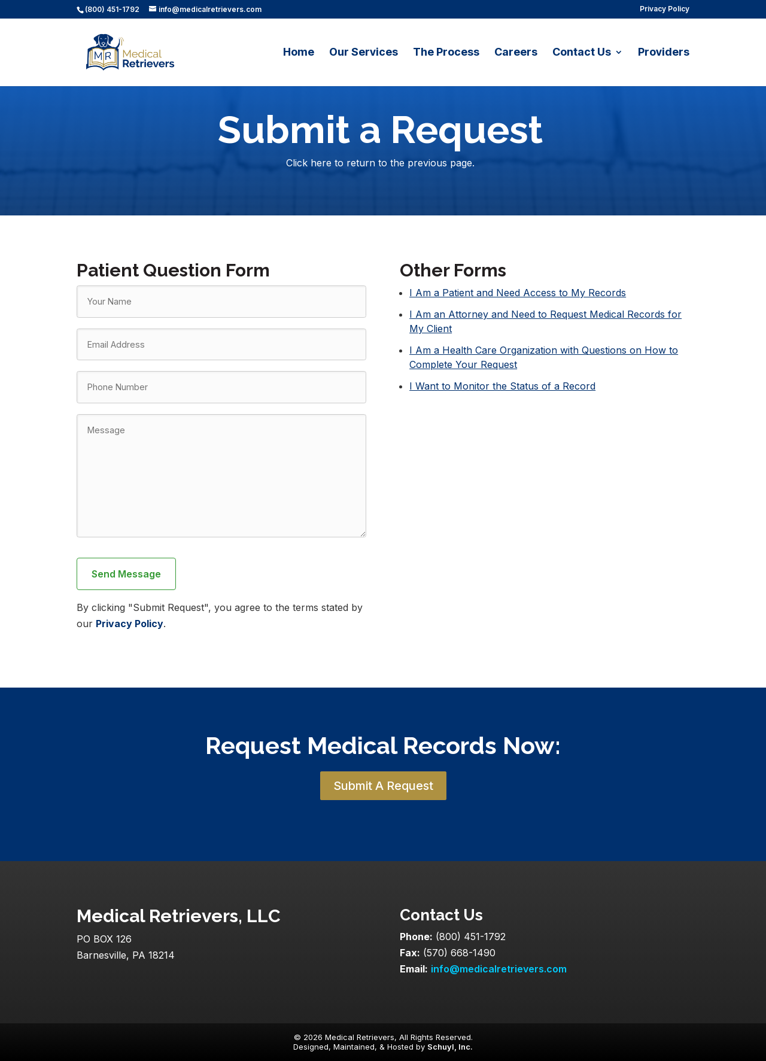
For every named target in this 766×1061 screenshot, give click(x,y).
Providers (663, 53)
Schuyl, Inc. (450, 1046)
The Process (446, 53)
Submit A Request (383, 786)
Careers (515, 53)
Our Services (363, 53)
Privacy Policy (664, 9)
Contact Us (581, 53)
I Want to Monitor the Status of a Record (502, 386)
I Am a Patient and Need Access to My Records (517, 293)
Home (298, 53)
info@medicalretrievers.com (499, 969)
